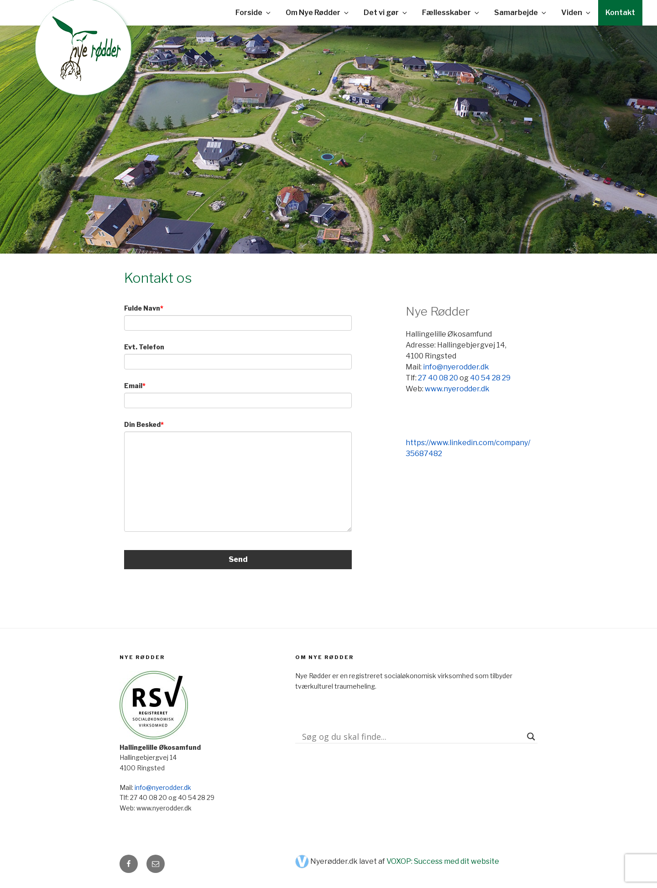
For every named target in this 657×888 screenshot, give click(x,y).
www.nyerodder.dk (457, 388)
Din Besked (142, 424)
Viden (576, 12)
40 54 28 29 (490, 378)
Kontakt (620, 12)
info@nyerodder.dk (456, 367)
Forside (253, 12)
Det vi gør (386, 12)
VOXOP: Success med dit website (442, 861)
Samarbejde (521, 12)
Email (133, 385)
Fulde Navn (142, 308)
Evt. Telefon (144, 347)
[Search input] (412, 736)
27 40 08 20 (438, 378)
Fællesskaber (451, 12)
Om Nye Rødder (318, 12)
